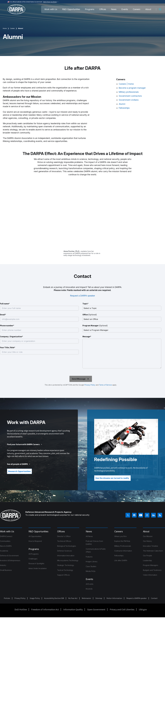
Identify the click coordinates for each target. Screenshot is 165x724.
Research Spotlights (36, 563)
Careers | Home (126, 84)
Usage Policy (35, 598)
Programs (89, 9)
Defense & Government (9, 555)
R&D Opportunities (71, 9)
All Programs (34, 554)
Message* (86, 336)
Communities (5, 541)
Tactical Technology (65, 570)
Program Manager (95, 325)
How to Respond (35, 541)
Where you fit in (120, 536)
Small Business (6, 570)
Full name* (5, 303)
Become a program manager (132, 88)
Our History (147, 541)
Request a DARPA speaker (82, 295)
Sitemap (98, 598)
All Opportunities (35, 536)
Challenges (33, 559)
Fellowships (124, 108)
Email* (3, 314)
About (148, 9)
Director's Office (63, 536)
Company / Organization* (11, 336)
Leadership (147, 560)
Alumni (122, 104)
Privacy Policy (89, 385)
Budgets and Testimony (152, 570)
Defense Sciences (64, 551)
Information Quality (73, 609)
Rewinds (89, 589)
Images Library (91, 561)
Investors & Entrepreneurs (10, 560)
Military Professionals (122, 546)
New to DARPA (6, 546)
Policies (7, 598)
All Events (89, 584)
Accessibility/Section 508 (54, 598)
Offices (102, 9)
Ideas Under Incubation (38, 568)
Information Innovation (65, 555)
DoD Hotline (21, 609)
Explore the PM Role (122, 541)
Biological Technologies (66, 546)
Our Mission (147, 536)
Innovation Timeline (150, 546)
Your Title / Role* (7, 347)
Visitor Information (150, 575)
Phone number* (7, 325)
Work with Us (50, 9)
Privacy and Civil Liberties (122, 609)
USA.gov (143, 609)
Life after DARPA (120, 560)
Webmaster (86, 598)
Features (89, 557)
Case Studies (91, 566)
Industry (3, 565)
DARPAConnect (6, 536)
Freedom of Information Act (45, 609)
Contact (154, 598)
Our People (147, 555)
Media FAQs (90, 571)
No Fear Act (72, 598)
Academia (4, 551)
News (113, 9)
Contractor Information (123, 551)
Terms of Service (105, 385)
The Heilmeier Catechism (153, 551)
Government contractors (130, 96)
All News (89, 536)
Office (89, 314)
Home (5, 28)
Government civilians (129, 100)
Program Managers (150, 565)
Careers (136, 9)
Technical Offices (64, 541)
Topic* (85, 303)
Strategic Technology (65, 565)
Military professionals (129, 92)
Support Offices (63, 575)
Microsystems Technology (67, 560)
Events (124, 9)
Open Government (96, 609)
